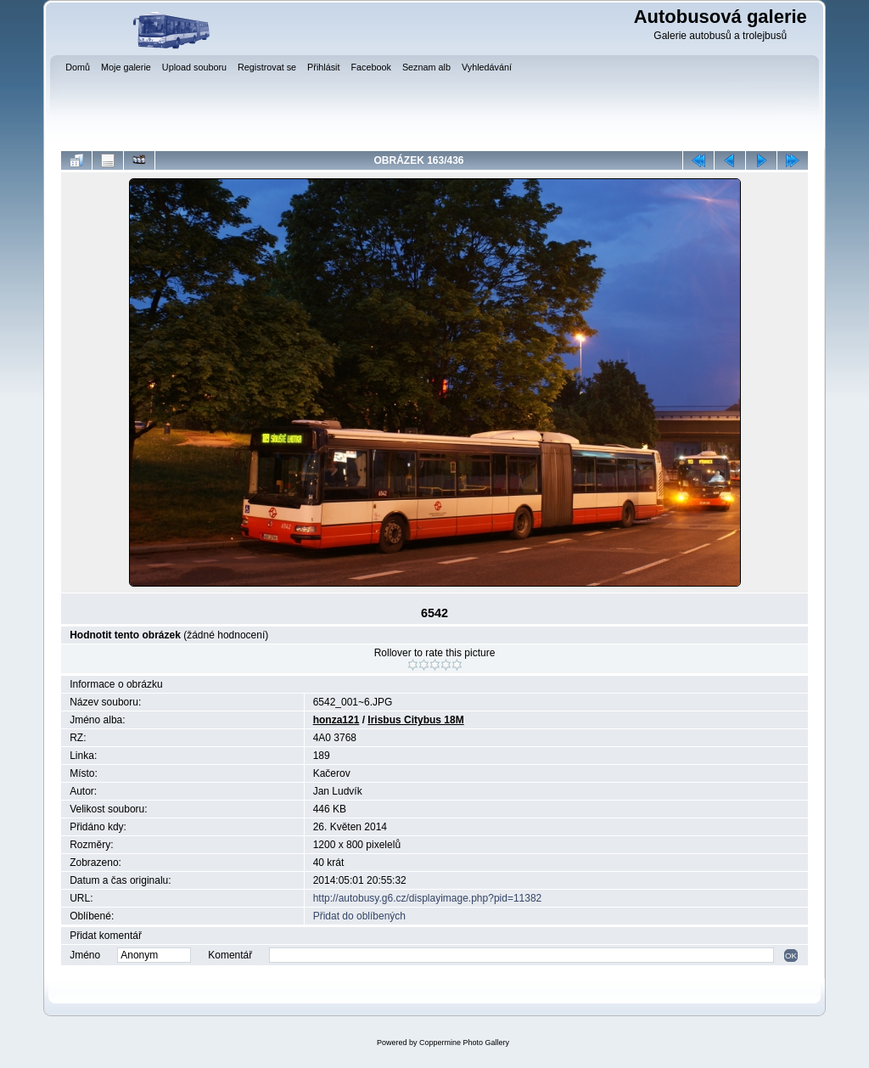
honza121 (336, 720)
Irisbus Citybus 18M (415, 720)
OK (791, 955)
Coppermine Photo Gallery (464, 1042)
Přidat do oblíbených (359, 916)
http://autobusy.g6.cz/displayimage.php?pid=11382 (427, 898)
